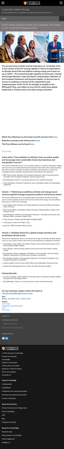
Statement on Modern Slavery (12, 369)
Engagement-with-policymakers (12, 306)
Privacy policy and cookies (10, 366)
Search (61, 2)
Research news (7, 432)
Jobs (3, 415)
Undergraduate (7, 384)
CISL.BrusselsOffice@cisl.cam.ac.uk (17, 293)
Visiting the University (9, 422)
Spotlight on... (6, 442)
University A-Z (6, 375)
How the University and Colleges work (14, 408)
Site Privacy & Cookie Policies (12, 328)
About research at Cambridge (11, 435)
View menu (2, 3)
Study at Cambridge (9, 380)
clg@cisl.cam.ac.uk (10, 323)
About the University (9, 404)
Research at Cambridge (10, 428)
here (55, 137)
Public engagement (8, 439)
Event (4, 308)
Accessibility (6, 359)
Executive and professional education (14, 395)
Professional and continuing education (14, 391)
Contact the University (9, 356)
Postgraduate (6, 387)
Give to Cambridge (8, 411)
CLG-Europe (6, 304)
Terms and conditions (9, 372)
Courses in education (9, 398)
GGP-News (5, 310)
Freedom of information (9, 362)
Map (3, 418)
